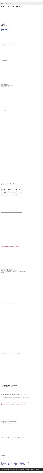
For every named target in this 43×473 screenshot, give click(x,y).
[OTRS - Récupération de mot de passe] (16, 459)
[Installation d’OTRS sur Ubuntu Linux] (22, 459)
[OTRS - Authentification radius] (10, 459)
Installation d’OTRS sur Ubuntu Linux (22, 464)
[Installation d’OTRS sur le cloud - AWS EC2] (3, 459)
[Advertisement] (15, 13)
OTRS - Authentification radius (10, 464)
